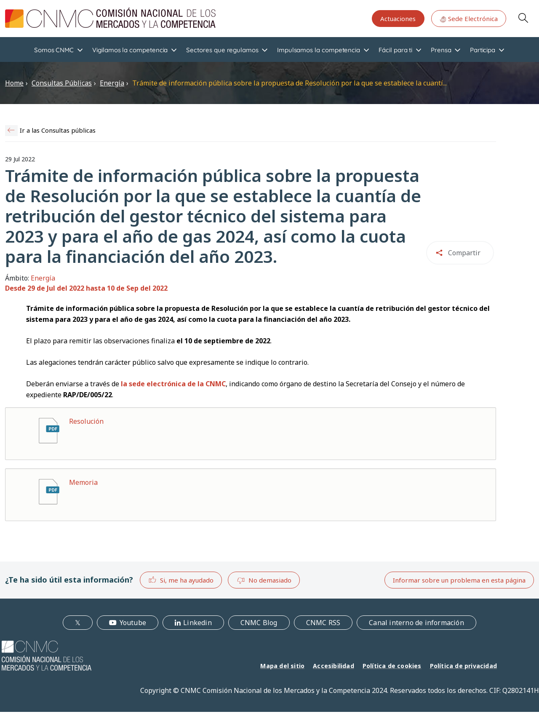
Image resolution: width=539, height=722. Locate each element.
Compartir (464, 252)
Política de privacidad (463, 666)
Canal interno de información (416, 622)
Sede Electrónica (469, 18)
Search (523, 17)
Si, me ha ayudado (180, 579)
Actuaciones (398, 18)
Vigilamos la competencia (130, 50)
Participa (482, 50)
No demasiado (264, 580)
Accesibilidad (333, 666)
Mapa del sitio (282, 666)
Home (14, 83)
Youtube (133, 622)
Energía (112, 83)
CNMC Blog (259, 622)
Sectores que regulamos (222, 50)
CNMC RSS (323, 622)
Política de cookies (392, 666)
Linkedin (197, 622)
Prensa (441, 50)
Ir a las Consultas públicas (58, 130)
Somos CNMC (54, 50)
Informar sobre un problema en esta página (459, 580)
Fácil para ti (395, 50)
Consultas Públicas (62, 83)
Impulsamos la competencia (318, 50)
